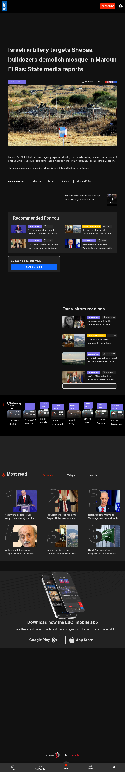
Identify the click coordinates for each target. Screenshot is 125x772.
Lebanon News (34, 226)
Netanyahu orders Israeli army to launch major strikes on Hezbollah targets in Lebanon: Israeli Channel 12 (43, 232)
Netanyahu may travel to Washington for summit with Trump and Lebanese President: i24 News (97, 246)
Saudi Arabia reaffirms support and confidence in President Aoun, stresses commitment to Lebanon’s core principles (102, 552)
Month (91, 475)
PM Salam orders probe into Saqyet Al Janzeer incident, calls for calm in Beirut (43, 246)
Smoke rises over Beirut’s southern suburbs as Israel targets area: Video (88, 421)
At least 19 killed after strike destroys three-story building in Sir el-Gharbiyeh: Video (30, 422)
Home (13, 767)
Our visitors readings (83, 309)
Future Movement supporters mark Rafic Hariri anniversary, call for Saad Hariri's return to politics (117, 423)
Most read (17, 474)
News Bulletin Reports (91, 226)
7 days (70, 475)
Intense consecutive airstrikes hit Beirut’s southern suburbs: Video (58, 423)
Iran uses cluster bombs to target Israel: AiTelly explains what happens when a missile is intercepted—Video (15, 422)
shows (90, 767)
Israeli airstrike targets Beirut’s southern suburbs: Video (44, 421)
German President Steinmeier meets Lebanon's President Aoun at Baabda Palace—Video (102, 422)
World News (12, 406)
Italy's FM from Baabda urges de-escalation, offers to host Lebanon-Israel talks (102, 378)
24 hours (47, 475)
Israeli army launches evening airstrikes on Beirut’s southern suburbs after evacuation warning (75, 422)
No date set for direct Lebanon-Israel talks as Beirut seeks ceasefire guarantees (98, 232)
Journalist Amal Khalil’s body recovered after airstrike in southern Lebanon (99, 323)
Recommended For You (36, 218)
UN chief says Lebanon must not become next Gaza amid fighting (102, 360)
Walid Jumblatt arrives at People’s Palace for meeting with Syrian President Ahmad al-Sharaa (20, 552)
